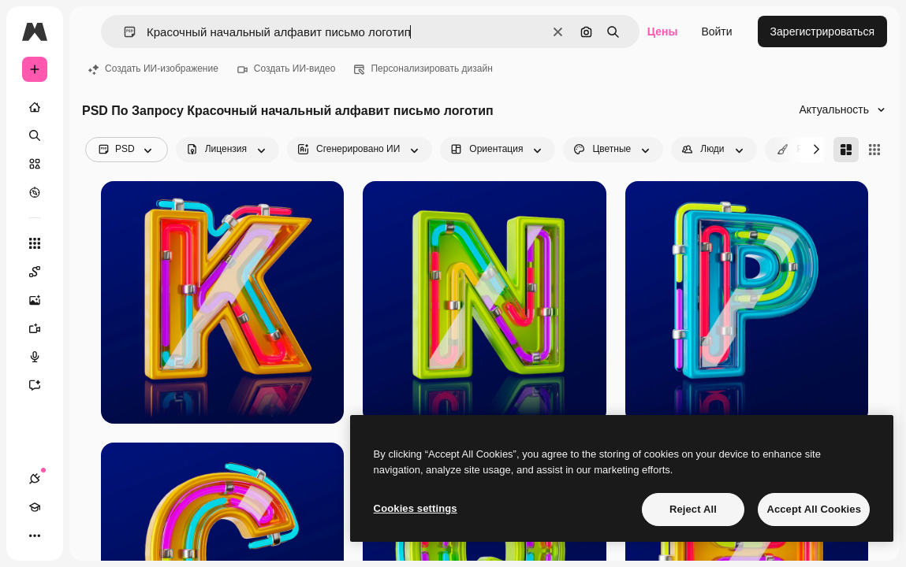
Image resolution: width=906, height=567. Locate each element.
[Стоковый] (34, 163)
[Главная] (34, 107)
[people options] (713, 149)
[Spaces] (42, 271)
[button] (123, 32)
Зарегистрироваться (822, 31)
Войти (716, 31)
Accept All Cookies (813, 509)
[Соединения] (34, 478)
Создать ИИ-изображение (153, 68)
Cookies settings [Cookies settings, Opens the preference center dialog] (415, 508)
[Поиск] (34, 135)
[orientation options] (497, 149)
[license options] (227, 149)
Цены (662, 31)
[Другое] (34, 535)
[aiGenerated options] (359, 149)
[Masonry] (846, 149)
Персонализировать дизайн (423, 68)
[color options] (613, 149)
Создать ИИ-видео (286, 68)
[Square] (874, 149)
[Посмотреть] (34, 192)
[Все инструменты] (34, 243)
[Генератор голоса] (42, 356)
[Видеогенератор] (42, 328)
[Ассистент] (42, 385)
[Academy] (34, 507)
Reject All (693, 509)
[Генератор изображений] (42, 300)
